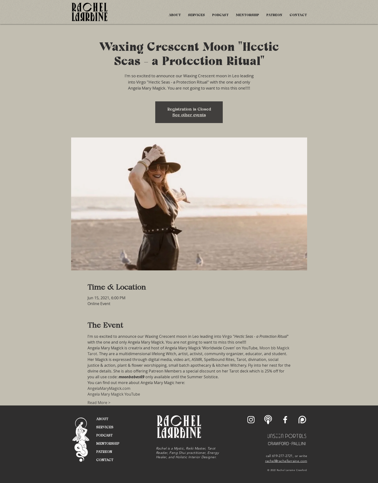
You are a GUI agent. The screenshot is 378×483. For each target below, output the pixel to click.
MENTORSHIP (107, 443)
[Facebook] (285, 419)
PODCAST (104, 435)
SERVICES (104, 427)
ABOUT (102, 419)
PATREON (104, 452)
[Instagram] (251, 419)
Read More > (99, 402)
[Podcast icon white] (268, 419)
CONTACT (104, 460)
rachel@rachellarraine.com (286, 461)
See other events (189, 115)
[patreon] (302, 419)
